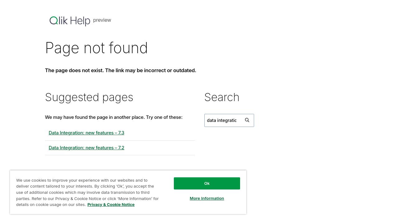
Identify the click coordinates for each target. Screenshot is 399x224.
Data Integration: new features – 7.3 (86, 133)
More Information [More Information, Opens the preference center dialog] (203, 198)
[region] (125, 192)
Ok (203, 183)
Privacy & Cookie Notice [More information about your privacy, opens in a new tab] (117, 204)
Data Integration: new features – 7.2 (86, 148)
